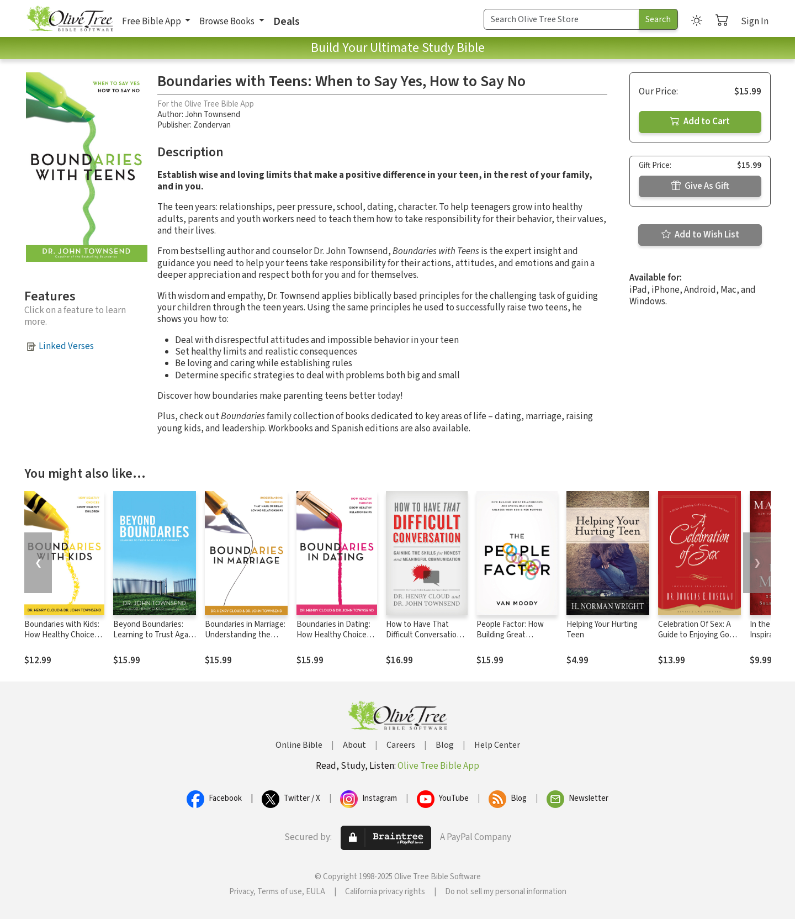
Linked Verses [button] (66, 346)
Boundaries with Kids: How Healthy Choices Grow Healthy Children (63, 635)
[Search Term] (561, 19)
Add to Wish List (700, 234)
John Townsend (212, 114)
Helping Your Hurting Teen (602, 630)
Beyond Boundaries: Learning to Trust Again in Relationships (153, 635)
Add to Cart (700, 121)
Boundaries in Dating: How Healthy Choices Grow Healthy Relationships (333, 640)
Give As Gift (700, 186)
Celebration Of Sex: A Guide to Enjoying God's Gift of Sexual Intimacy (698, 635)
